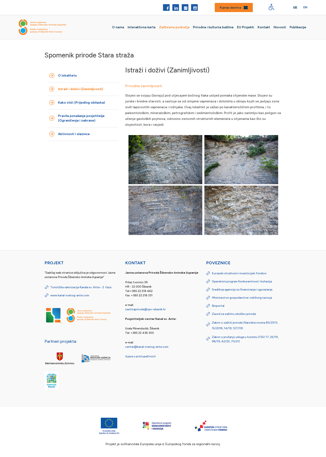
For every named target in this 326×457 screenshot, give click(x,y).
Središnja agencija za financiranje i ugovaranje (242, 289)
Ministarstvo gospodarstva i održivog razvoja (242, 297)
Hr (295, 7)
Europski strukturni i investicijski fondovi (239, 273)
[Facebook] (166, 7)
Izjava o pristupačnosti (140, 356)
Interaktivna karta (142, 27)
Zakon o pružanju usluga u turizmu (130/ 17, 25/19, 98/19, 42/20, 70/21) (245, 339)
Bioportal (218, 306)
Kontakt (264, 27)
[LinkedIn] (175, 7)
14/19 (228, 328)
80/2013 (271, 322)
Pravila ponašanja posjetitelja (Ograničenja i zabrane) (81, 118)
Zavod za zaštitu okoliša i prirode (234, 314)
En (305, 7)
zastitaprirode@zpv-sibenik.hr (145, 309)
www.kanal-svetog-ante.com (69, 295)
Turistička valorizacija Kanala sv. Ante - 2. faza (80, 287)
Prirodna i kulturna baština (213, 27)
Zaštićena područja (174, 27)
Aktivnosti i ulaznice (74, 134)
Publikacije (298, 27)
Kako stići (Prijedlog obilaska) (81, 102)
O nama (118, 27)
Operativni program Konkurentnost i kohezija (242, 281)
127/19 (237, 328)
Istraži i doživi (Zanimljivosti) (80, 89)
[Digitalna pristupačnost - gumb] (271, 6)
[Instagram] (185, 7)
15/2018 (217, 328)
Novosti (280, 27)
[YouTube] (194, 7)
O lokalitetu (67, 75)
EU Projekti (245, 27)
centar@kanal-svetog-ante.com (146, 347)
